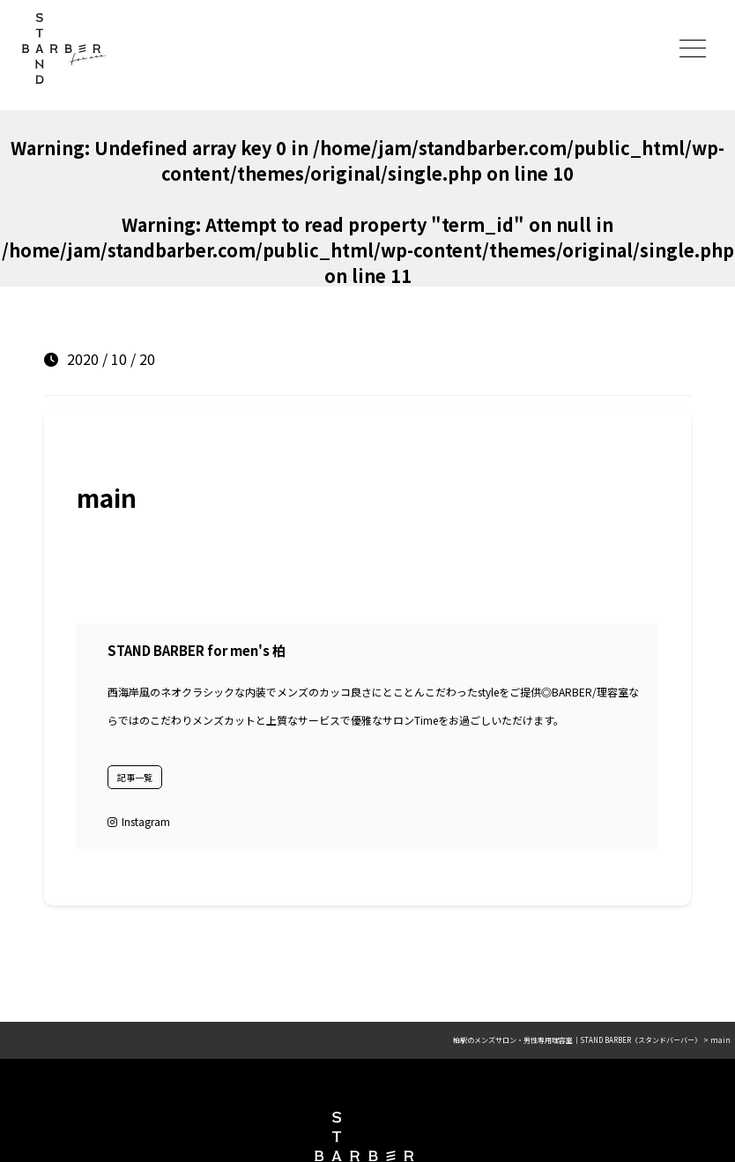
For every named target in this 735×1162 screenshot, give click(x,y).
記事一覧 (134, 777)
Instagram (139, 821)
